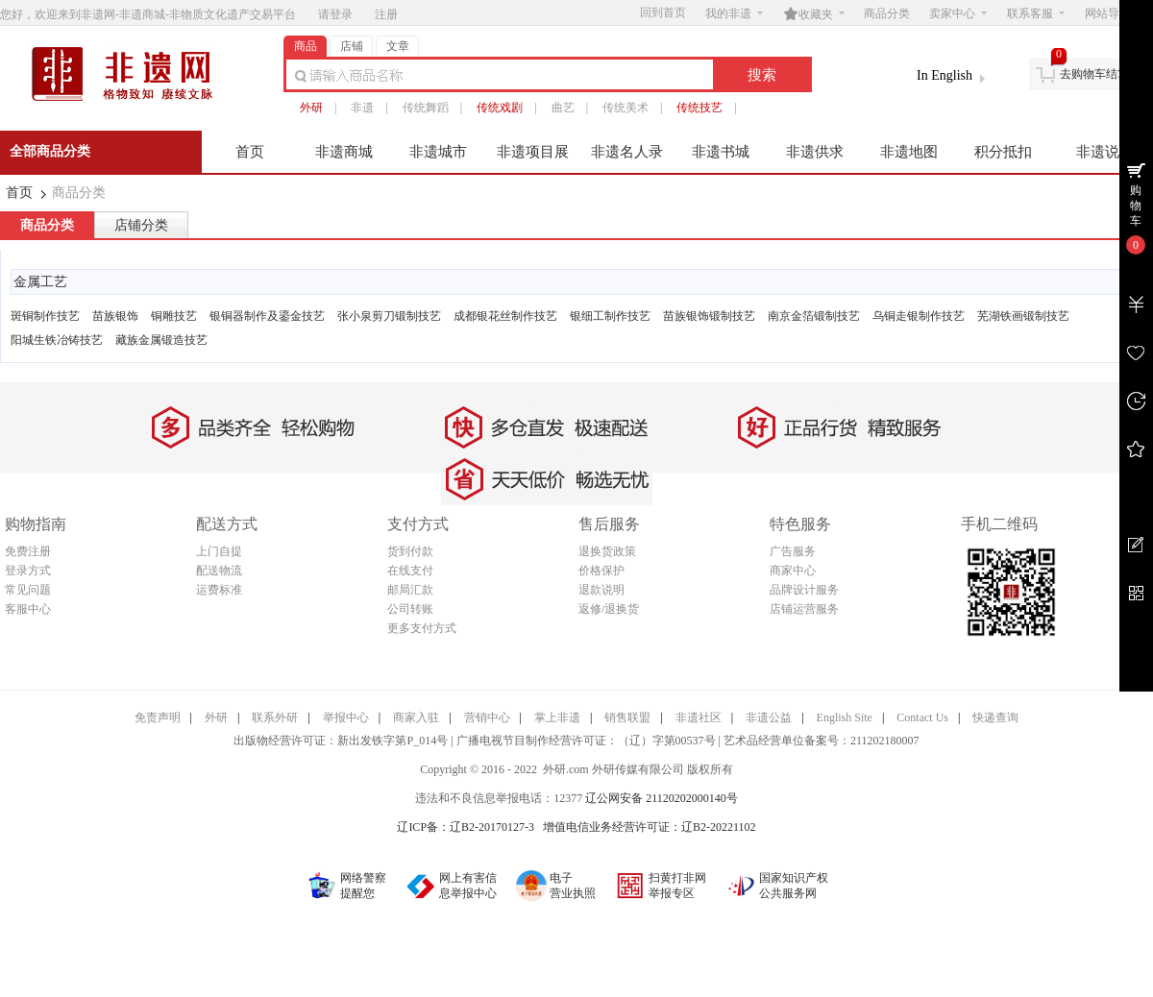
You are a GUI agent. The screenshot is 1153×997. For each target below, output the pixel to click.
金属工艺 (40, 282)
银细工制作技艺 (610, 316)
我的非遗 (734, 13)
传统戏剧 (500, 107)
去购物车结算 (1094, 74)
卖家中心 (958, 13)
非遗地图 (909, 151)
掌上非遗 (557, 717)
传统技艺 (699, 107)
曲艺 (563, 107)
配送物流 (219, 570)
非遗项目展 (533, 151)
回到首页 (663, 12)
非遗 (362, 107)
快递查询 (995, 717)
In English (944, 75)
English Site (844, 717)
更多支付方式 (421, 628)
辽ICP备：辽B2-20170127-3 (465, 827)
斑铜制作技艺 (45, 316)
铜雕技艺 (174, 316)
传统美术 (625, 107)
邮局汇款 (410, 589)
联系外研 (275, 717)
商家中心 (793, 570)
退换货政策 (607, 551)
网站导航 (1113, 13)
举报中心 (346, 717)
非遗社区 (698, 717)
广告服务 (793, 551)
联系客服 (1036, 13)
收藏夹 (814, 13)
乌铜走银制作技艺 (918, 316)
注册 (386, 14)
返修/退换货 (608, 609)
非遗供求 (815, 151)
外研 (311, 107)
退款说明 (601, 589)
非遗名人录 (627, 151)
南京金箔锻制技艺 (814, 316)
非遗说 (1097, 151)
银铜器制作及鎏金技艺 (267, 316)
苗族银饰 (115, 316)
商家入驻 (416, 717)
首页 (249, 151)
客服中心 (28, 609)
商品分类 (887, 13)
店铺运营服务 (804, 609)
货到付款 (410, 551)
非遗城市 (438, 151)
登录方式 (28, 570)
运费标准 (219, 589)
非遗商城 (344, 151)
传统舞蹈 (426, 107)
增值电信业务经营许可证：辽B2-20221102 (649, 827)
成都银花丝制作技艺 (505, 316)
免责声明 (158, 717)
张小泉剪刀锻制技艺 (389, 316)
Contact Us (922, 717)
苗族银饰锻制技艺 (709, 316)
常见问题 (28, 589)
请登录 (335, 14)
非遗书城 (720, 151)
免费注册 (28, 551)
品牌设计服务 (804, 589)
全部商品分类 (50, 151)
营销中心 (487, 717)
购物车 (1135, 205)
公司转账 (410, 609)
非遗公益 (769, 717)
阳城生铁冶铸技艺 (57, 340)
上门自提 (219, 551)
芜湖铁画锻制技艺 (1023, 316)
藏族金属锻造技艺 (161, 340)
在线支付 (410, 570)
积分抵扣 (1003, 151)
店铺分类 (141, 225)
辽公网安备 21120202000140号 (661, 798)
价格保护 (601, 570)
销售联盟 (627, 717)
